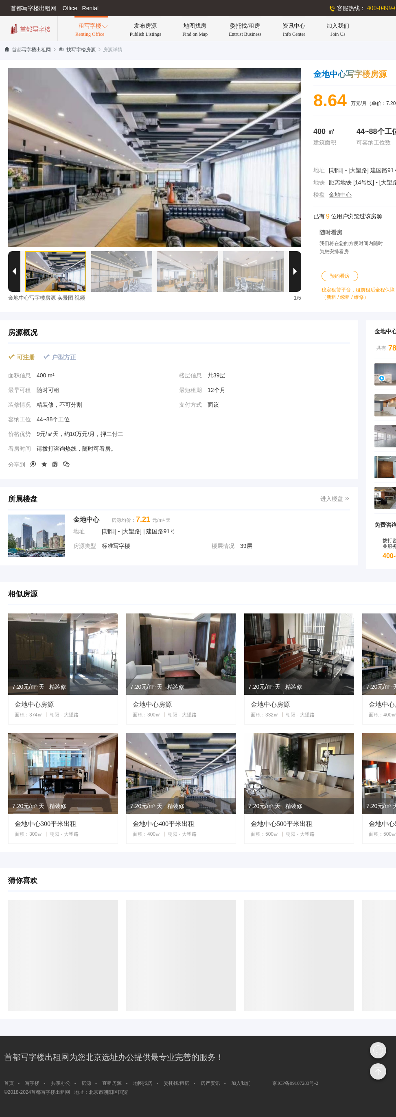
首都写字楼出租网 (27, 50)
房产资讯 (210, 1083)
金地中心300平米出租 (46, 823)
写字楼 (32, 1083)
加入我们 (241, 1083)
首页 (9, 1083)
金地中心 (340, 195)
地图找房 (143, 1083)
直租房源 (112, 1083)
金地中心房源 (34, 704)
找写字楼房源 (77, 50)
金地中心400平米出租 (164, 823)
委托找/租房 (176, 1083)
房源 (86, 1083)
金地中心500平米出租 (282, 823)
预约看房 (340, 276)
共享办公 (60, 1083)
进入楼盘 (335, 499)
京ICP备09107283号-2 (295, 1083)
